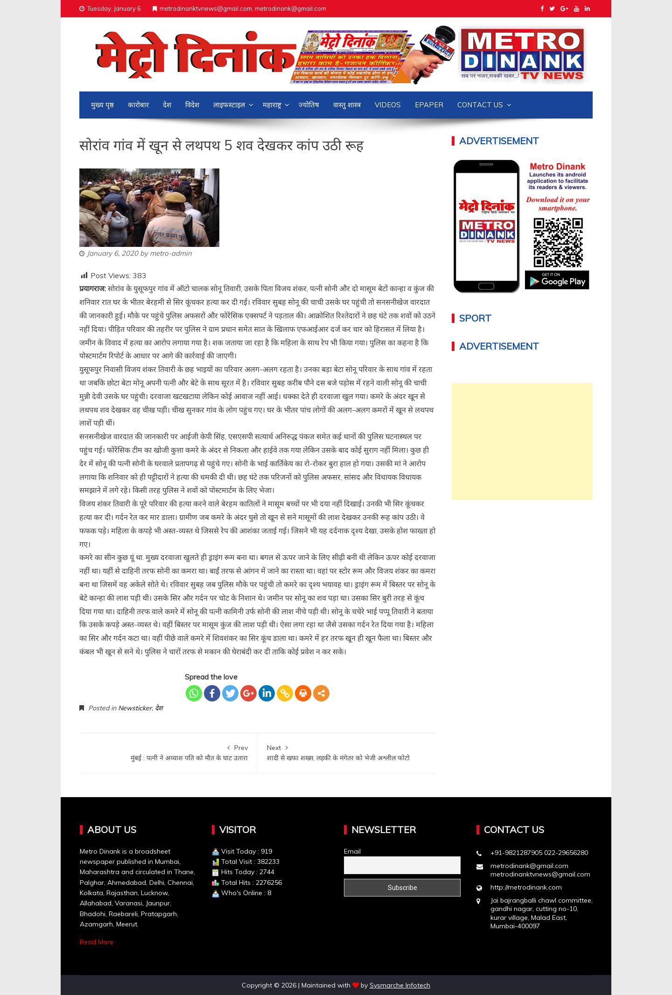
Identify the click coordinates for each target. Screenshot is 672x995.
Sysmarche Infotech (400, 985)
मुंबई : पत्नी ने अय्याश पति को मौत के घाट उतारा (168, 752)
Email (352, 851)
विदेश (192, 104)
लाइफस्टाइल (229, 104)
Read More (96, 942)
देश (167, 104)
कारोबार (138, 104)
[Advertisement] (522, 441)
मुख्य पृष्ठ (102, 104)
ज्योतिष (309, 104)
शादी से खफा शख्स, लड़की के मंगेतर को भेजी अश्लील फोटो (347, 752)
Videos (388, 104)
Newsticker (135, 708)
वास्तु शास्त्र (347, 104)
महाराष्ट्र (272, 104)
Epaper (429, 104)
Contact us (480, 104)
